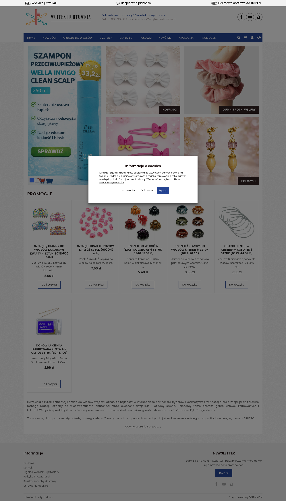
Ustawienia (128, 190)
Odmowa (147, 190)
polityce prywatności (111, 182)
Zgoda (163, 190)
